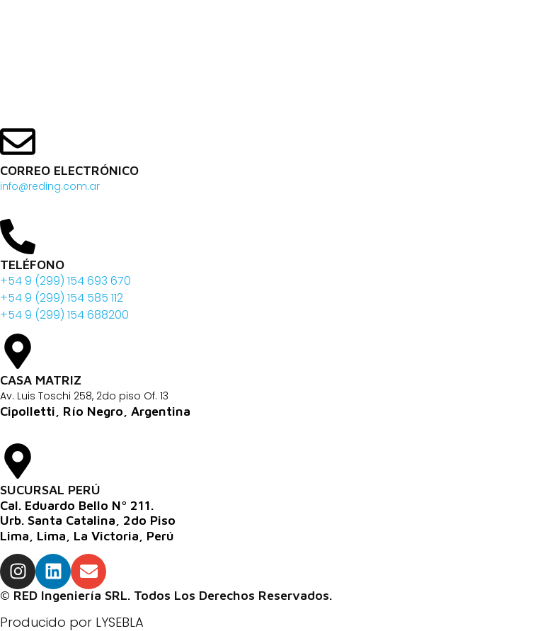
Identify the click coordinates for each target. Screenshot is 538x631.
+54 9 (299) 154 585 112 (61, 298)
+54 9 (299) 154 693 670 (65, 281)
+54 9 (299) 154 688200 (64, 315)
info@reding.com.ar (50, 186)
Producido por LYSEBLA (72, 622)
